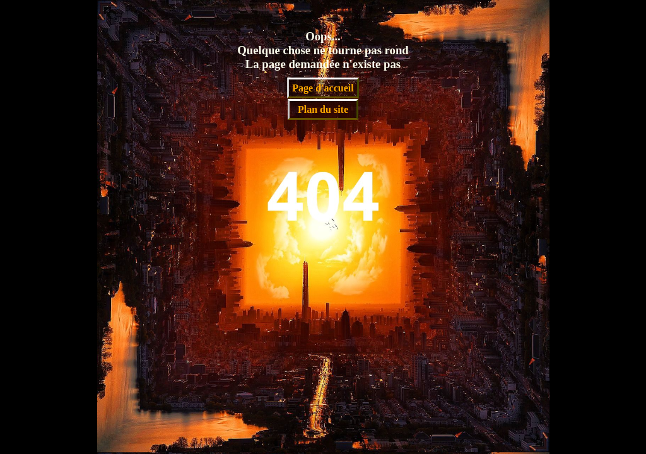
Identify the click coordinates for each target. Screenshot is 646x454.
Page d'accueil (322, 88)
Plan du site (323, 109)
